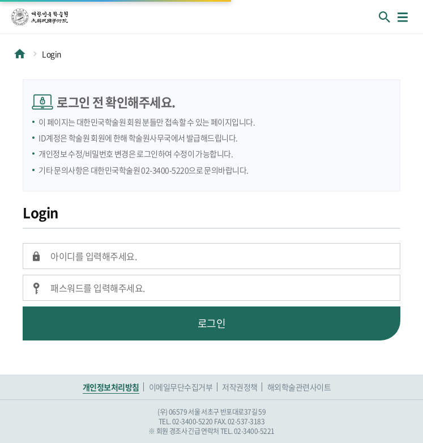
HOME (19, 53)
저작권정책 (240, 387)
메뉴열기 (403, 17)
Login (51, 53)
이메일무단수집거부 (181, 387)
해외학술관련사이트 (299, 387)
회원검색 (384, 17)
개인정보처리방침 (111, 387)
